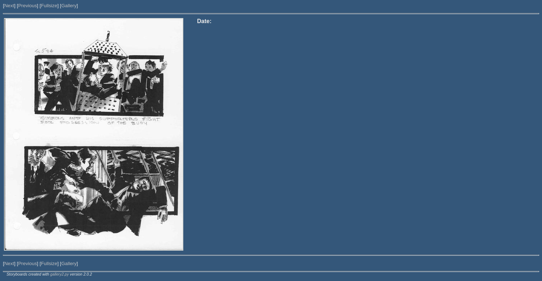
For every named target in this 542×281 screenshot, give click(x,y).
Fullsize (49, 5)
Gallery (68, 5)
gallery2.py (59, 274)
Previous (27, 5)
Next (9, 5)
